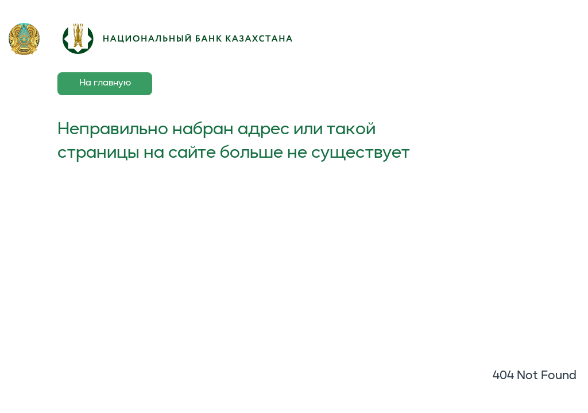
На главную (105, 83)
